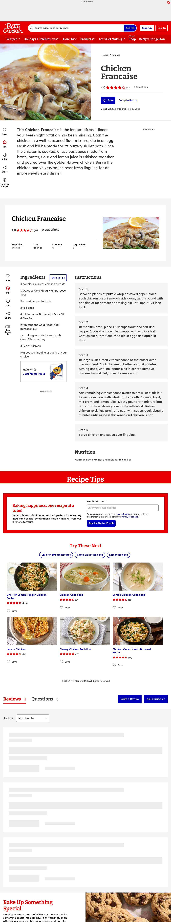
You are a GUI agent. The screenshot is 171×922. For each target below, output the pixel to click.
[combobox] (76, 28)
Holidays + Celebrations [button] (40, 39)
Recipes (116, 55)
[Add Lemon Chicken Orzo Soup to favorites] (115, 607)
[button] (4, 144)
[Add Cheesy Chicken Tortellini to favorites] (62, 662)
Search (130, 28)
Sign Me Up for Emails (101, 523)
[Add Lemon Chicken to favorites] (9, 662)
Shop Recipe (58, 277)
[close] (168, 3)
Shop (132, 39)
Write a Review (130, 698)
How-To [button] (68, 39)
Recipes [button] (11, 39)
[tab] (14, 699)
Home (105, 55)
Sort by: (8, 718)
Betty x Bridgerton (152, 39)
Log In (161, 28)
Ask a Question (156, 698)
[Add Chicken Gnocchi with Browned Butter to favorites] (115, 665)
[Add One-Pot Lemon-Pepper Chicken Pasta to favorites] (9, 611)
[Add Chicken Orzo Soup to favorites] (62, 607)
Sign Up (147, 28)
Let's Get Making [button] (110, 39)
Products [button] (86, 39)
